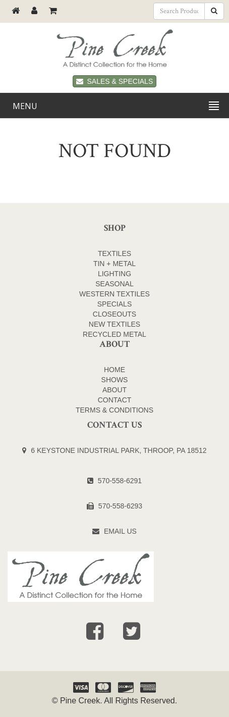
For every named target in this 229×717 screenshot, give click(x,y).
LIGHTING (114, 274)
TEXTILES (114, 253)
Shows (114, 380)
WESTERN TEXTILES (114, 294)
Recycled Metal (114, 334)
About (114, 390)
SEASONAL (114, 284)
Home (114, 370)
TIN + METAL (114, 264)
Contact (115, 400)
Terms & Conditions (114, 410)
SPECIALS (114, 304)
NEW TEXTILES (114, 324)
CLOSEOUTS (114, 314)
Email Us (120, 531)
